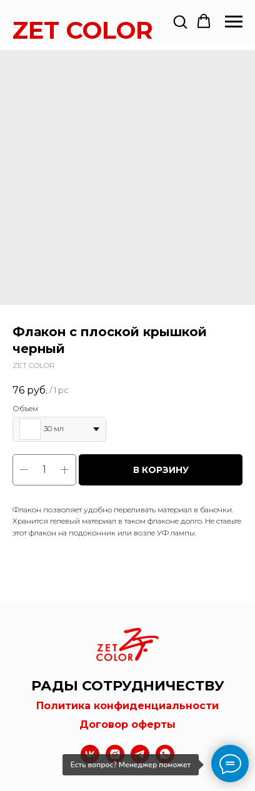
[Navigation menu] (233, 22)
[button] (180, 21)
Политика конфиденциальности (127, 706)
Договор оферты (127, 724)
